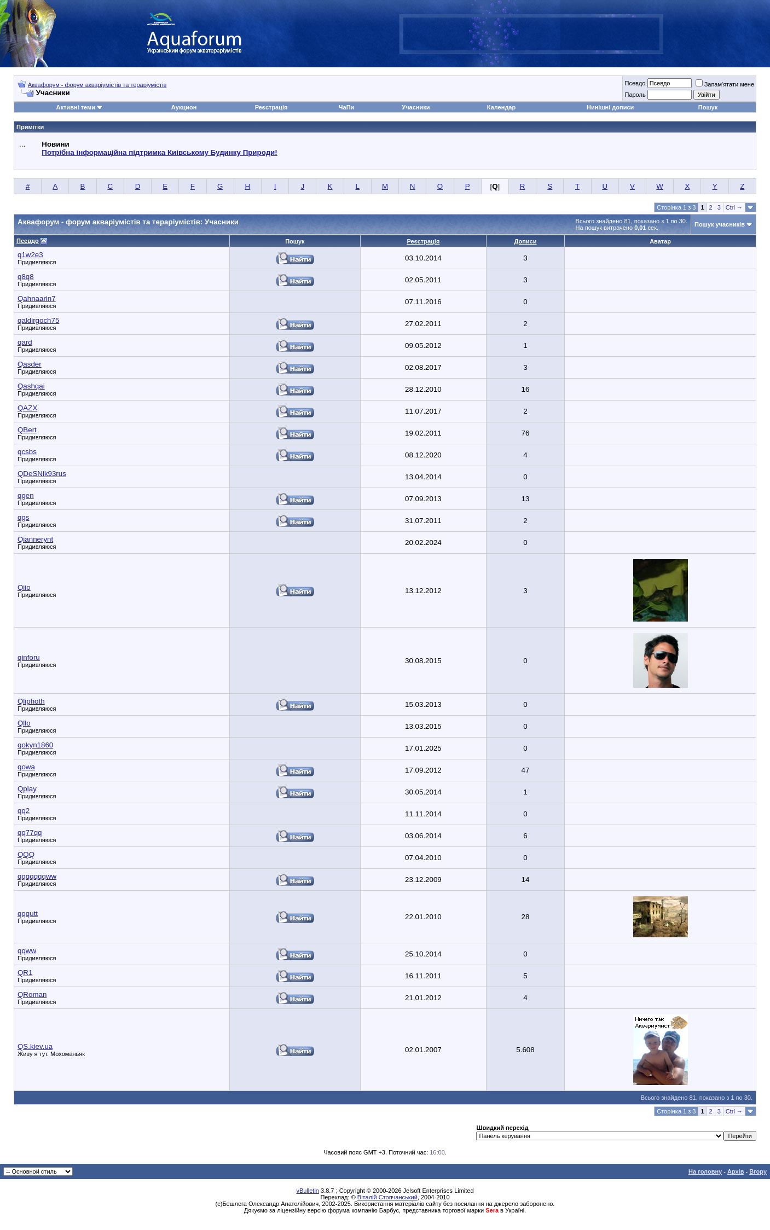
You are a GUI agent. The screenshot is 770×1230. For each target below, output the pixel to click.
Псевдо (634, 83)
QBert (27, 430)
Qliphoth (31, 701)
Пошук (707, 107)
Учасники (416, 107)
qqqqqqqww (37, 876)
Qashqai (31, 386)
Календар (501, 107)
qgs (24, 517)
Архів (735, 1171)
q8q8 (26, 276)
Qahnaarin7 (37, 298)
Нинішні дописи (610, 107)
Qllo (24, 723)
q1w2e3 (30, 255)
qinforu (29, 657)
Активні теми (75, 107)
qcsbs (27, 452)
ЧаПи (347, 107)
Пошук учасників (719, 224)
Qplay (27, 789)
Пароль (634, 94)
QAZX (27, 408)
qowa (26, 767)
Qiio (24, 587)
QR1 (25, 972)
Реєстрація (271, 107)
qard (25, 342)
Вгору (758, 1171)
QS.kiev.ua (35, 1046)
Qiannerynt (35, 539)
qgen (26, 495)
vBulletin (307, 1190)
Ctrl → (734, 207)
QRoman (32, 994)
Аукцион (183, 107)
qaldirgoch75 (38, 320)
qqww (27, 951)
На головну (705, 1171)
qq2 (24, 811)
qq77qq (30, 832)
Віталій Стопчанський (387, 1197)
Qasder (30, 364)
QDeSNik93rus (42, 473)
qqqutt (28, 913)
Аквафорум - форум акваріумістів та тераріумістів (97, 85)
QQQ (26, 854)
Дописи (525, 241)
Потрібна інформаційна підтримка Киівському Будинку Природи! (159, 152)
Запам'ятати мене (725, 84)
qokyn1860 (35, 745)
